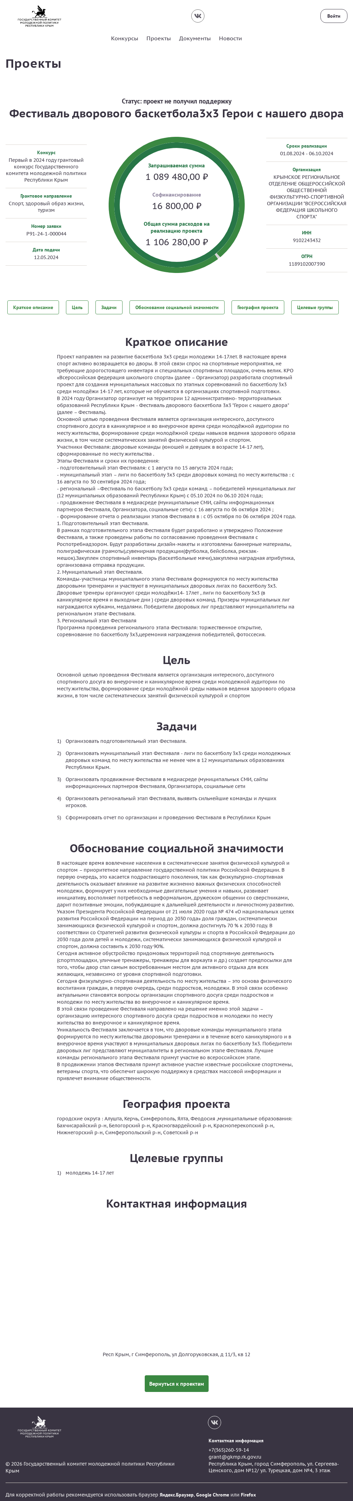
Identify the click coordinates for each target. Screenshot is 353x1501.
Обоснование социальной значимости (177, 307)
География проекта (257, 307)
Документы (195, 38)
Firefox (248, 1489)
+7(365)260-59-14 (229, 1445)
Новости (230, 38)
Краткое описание (33, 307)
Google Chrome (212, 1489)
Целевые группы (315, 307)
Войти (334, 16)
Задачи (109, 307)
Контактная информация (236, 1435)
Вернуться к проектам (176, 1378)
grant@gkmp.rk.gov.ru (235, 1451)
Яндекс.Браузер (177, 1489)
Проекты (158, 38)
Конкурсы (124, 38)
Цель (77, 307)
